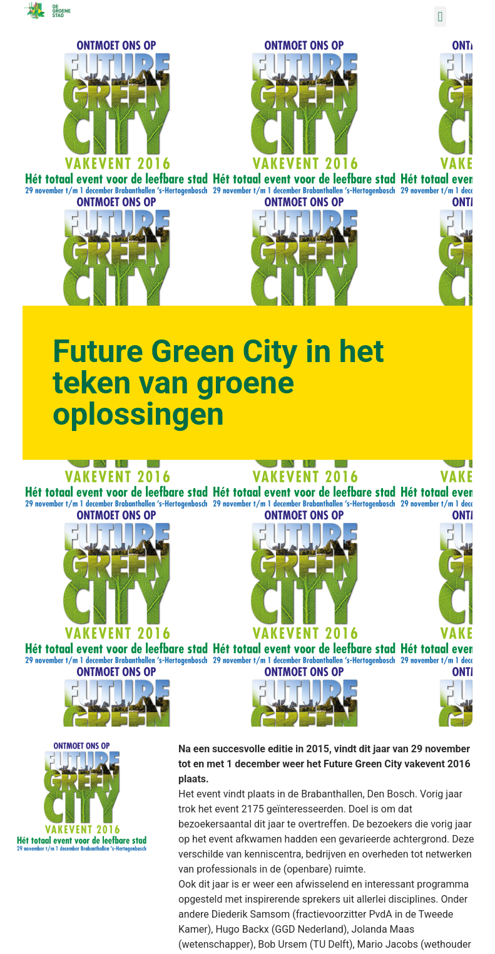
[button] (440, 16)
